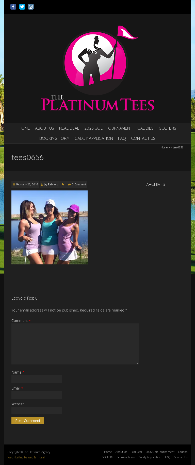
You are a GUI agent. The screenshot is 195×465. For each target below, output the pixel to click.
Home (24, 128)
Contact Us (143, 138)
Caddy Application (94, 138)
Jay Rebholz (51, 184)
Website (18, 403)
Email (17, 388)
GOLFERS (167, 128)
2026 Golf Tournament (108, 128)
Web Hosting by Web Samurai (26, 457)
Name (17, 372)
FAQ (122, 138)
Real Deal (69, 128)
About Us (44, 128)
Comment (21, 320)
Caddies (145, 128)
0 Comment (79, 184)
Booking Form (54, 138)
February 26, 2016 (27, 184)
